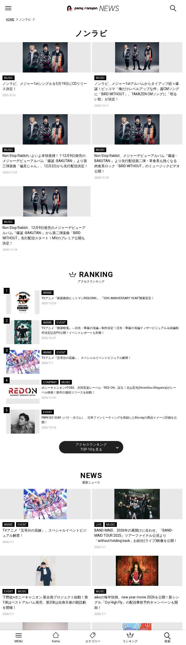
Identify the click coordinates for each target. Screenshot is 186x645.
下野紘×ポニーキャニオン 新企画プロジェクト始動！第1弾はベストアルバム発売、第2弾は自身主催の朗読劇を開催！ (45, 602)
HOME (10, 19)
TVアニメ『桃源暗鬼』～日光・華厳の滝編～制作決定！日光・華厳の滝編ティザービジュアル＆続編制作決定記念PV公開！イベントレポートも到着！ (110, 330)
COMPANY (50, 382)
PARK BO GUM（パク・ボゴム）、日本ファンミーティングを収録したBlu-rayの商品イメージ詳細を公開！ (109, 420)
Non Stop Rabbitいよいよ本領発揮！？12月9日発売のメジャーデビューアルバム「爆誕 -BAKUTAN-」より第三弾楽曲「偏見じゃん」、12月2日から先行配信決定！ (45, 161)
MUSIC (8, 78)
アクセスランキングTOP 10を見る (91, 446)
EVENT (61, 322)
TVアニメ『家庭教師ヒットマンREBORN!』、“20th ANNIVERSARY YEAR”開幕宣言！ (97, 298)
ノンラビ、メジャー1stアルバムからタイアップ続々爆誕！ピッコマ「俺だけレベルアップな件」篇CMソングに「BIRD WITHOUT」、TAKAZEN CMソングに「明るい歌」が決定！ (136, 91)
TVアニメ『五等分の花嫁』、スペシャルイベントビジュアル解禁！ (86, 358)
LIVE (99, 524)
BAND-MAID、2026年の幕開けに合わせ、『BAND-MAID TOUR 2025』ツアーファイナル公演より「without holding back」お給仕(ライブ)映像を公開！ (135, 535)
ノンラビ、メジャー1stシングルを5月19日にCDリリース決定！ (44, 86)
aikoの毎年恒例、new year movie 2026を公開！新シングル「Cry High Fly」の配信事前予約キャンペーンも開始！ (136, 602)
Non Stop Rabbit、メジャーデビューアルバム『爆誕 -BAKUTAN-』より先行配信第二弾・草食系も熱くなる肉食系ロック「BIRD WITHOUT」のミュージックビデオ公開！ (137, 163)
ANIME (47, 293)
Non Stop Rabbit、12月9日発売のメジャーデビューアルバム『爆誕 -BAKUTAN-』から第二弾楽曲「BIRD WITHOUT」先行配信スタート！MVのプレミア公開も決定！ (43, 235)
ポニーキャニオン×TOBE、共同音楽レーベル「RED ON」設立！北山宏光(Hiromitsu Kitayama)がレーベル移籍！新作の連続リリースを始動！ (108, 390)
